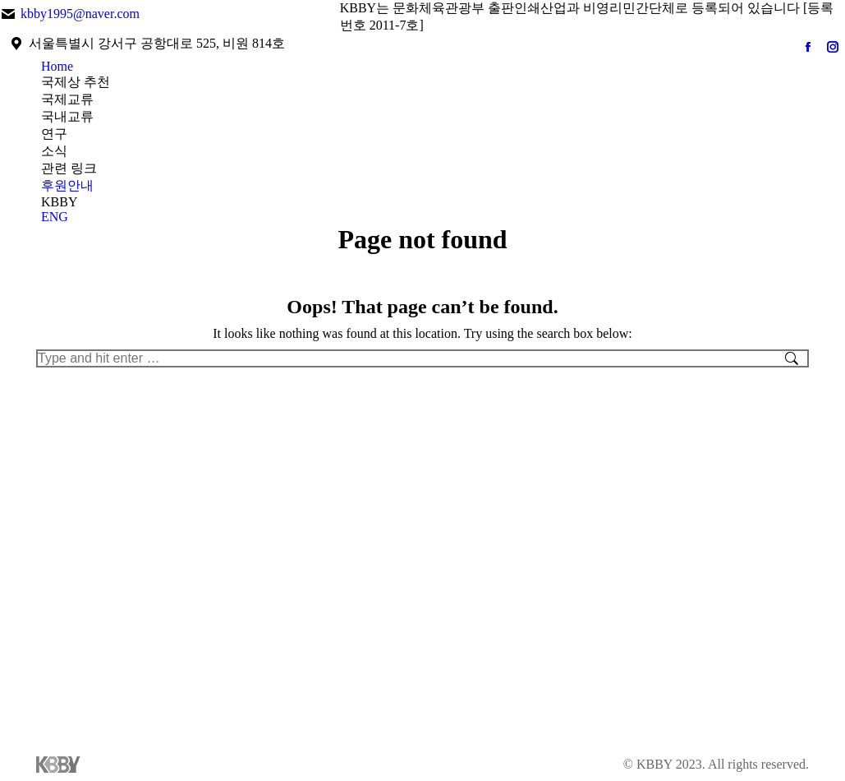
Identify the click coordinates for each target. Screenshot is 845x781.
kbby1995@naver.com (80, 14)
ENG (54, 217)
